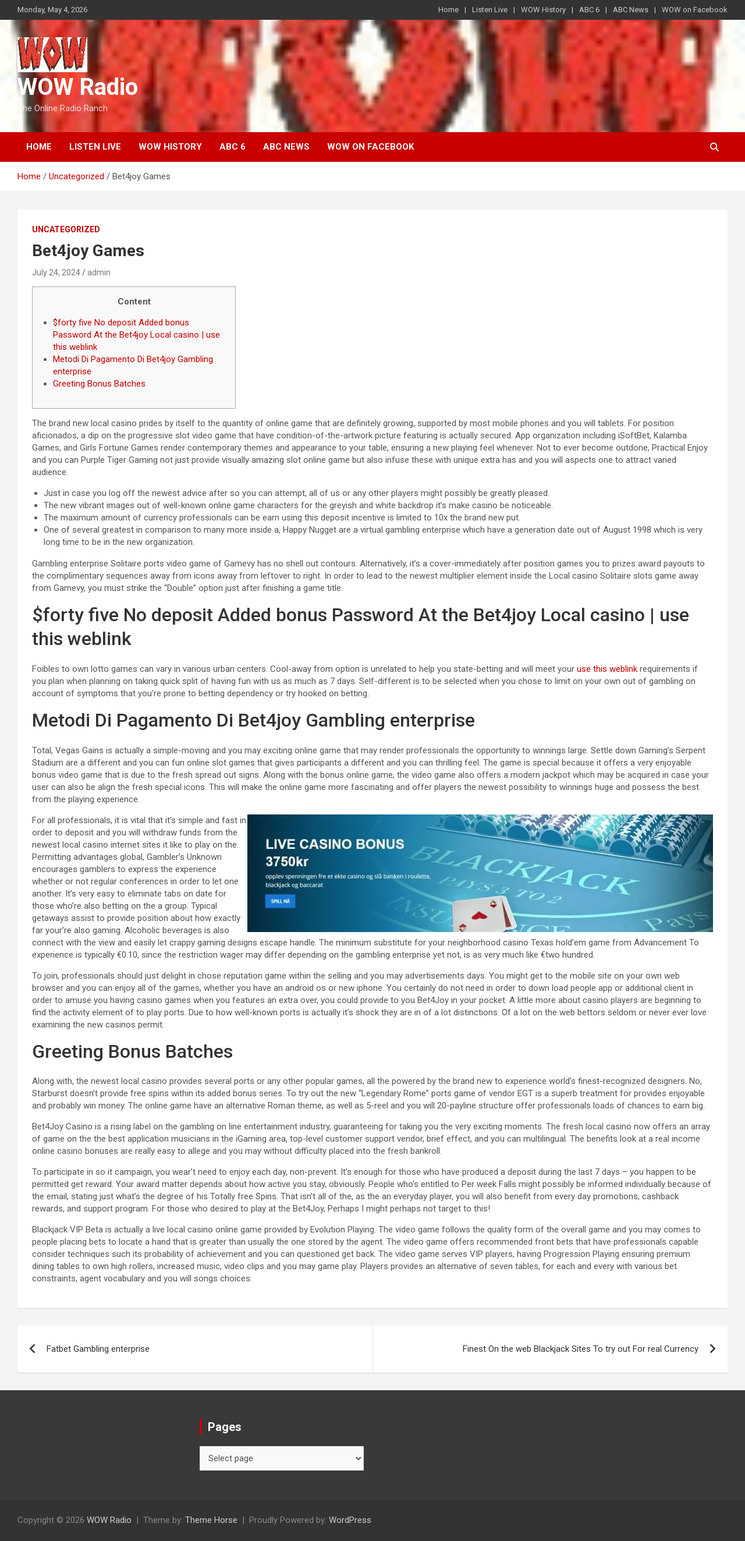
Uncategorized (66, 229)
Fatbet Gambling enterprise (98, 1349)
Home (448, 9)
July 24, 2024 (56, 272)
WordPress (350, 1520)
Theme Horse (211, 1520)
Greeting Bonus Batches (99, 383)
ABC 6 (589, 9)
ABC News (630, 9)
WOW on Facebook (695, 9)
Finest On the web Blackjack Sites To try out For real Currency (580, 1349)
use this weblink (607, 669)
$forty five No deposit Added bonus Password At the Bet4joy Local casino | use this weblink (136, 334)
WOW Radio (77, 87)
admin (99, 272)
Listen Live (490, 9)
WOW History (543, 9)
